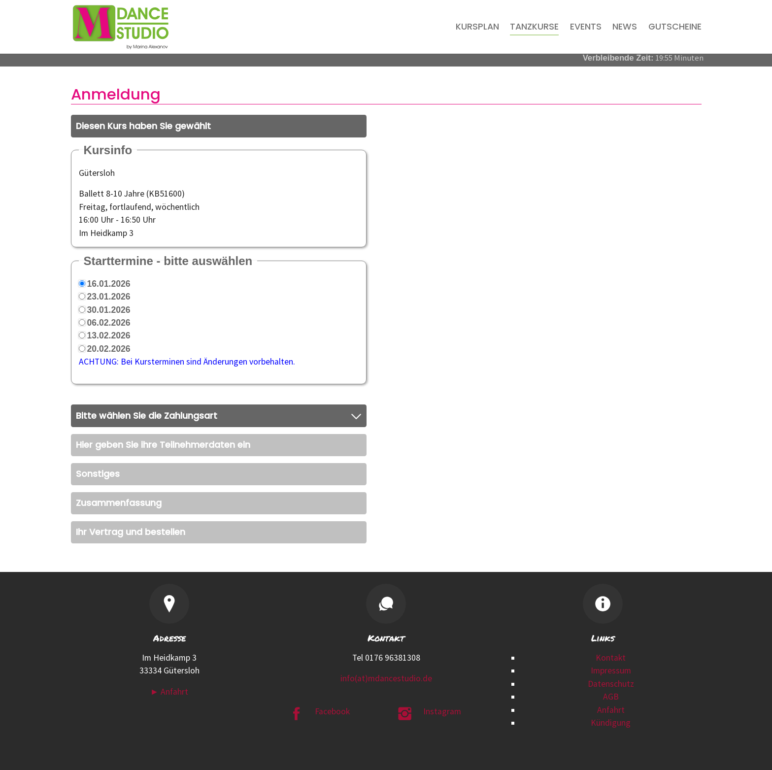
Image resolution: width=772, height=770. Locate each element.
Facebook (332, 711)
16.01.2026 (109, 284)
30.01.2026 (109, 310)
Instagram (442, 711)
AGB (611, 696)
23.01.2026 (109, 296)
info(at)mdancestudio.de (386, 678)
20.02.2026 (109, 349)
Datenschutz (611, 683)
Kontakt (611, 657)
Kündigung (611, 722)
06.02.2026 (109, 323)
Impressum (611, 670)
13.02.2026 (109, 335)
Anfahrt (611, 709)
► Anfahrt (169, 691)
